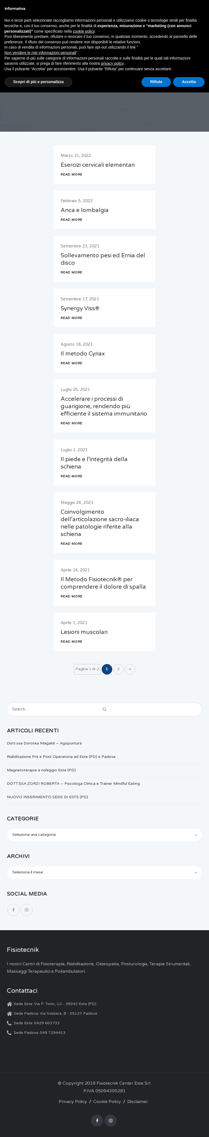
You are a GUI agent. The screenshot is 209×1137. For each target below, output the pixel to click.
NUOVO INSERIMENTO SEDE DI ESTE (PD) (47, 797)
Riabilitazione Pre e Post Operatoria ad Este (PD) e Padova (61, 756)
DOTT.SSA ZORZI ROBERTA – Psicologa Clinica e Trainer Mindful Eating (73, 783)
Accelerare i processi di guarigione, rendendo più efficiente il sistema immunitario (104, 406)
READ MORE (71, 174)
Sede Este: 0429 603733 (37, 1023)
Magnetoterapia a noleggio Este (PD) (41, 770)
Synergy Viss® (80, 308)
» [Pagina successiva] (130, 669)
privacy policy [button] (112, 63)
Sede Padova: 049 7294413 (40, 1032)
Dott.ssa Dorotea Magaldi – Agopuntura (44, 743)
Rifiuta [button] (156, 82)
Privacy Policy (73, 1101)
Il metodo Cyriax (83, 353)
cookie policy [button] (84, 31)
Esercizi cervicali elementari (98, 165)
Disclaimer (137, 1101)
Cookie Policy (107, 1101)
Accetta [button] (189, 82)
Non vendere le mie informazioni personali (40, 52)
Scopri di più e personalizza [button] (38, 82)
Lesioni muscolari (84, 632)
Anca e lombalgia (85, 210)
